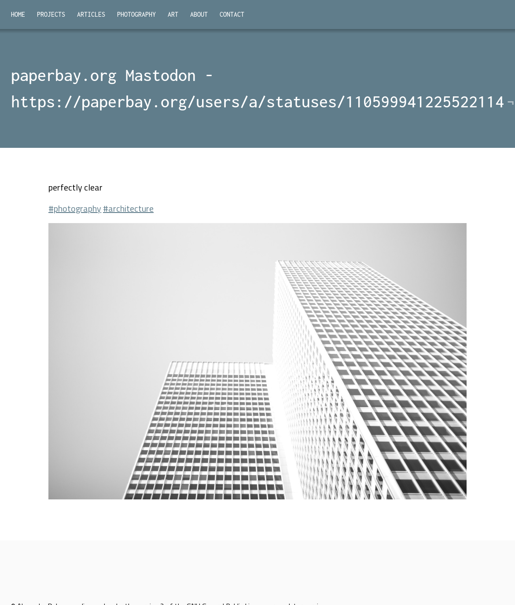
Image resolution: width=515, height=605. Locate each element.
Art (173, 14)
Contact (232, 14)
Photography (136, 14)
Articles (91, 14)
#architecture (128, 208)
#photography (74, 208)
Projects (51, 14)
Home (18, 14)
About (199, 14)
